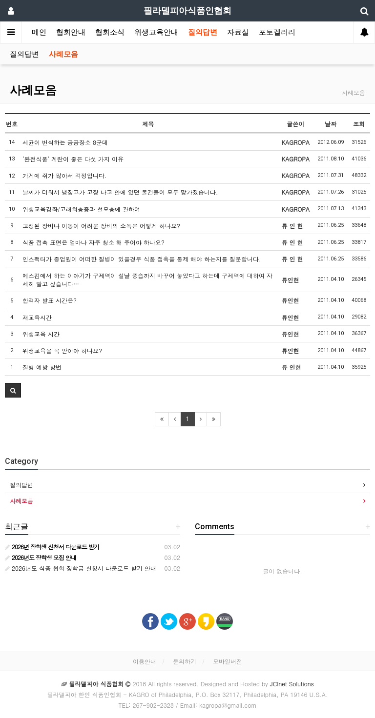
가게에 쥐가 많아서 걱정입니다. (64, 175)
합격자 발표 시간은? (49, 300)
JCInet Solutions (292, 683)
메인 (39, 32)
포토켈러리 (277, 32)
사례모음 (63, 54)
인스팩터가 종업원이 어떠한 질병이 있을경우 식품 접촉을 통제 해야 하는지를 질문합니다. (141, 259)
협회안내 (70, 32)
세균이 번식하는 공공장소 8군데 (65, 142)
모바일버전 (227, 661)
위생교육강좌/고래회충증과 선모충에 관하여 (81, 209)
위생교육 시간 (41, 334)
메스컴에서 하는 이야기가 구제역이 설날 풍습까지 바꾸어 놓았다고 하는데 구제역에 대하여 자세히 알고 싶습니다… (147, 279)
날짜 (330, 124)
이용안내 (144, 661)
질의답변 (202, 32)
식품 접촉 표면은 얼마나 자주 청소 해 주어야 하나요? (93, 242)
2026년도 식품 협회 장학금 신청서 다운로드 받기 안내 (80, 568)
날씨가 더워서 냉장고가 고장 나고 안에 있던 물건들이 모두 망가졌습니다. (120, 192)
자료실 (238, 32)
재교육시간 (37, 317)
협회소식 (110, 32)
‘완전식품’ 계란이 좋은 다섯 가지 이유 (73, 159)
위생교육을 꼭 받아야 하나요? (62, 350)
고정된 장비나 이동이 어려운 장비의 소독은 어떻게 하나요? (101, 225)
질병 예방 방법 (42, 367)
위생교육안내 (156, 32)
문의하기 (184, 661)
